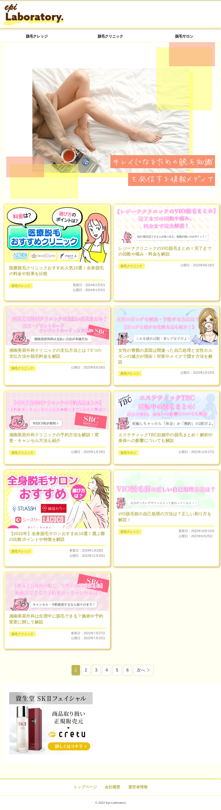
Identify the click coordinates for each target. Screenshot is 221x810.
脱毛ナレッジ (37, 40)
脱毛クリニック (110, 40)
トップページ (85, 787)
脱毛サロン (184, 40)
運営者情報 (138, 787)
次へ (141, 670)
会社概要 (112, 787)
